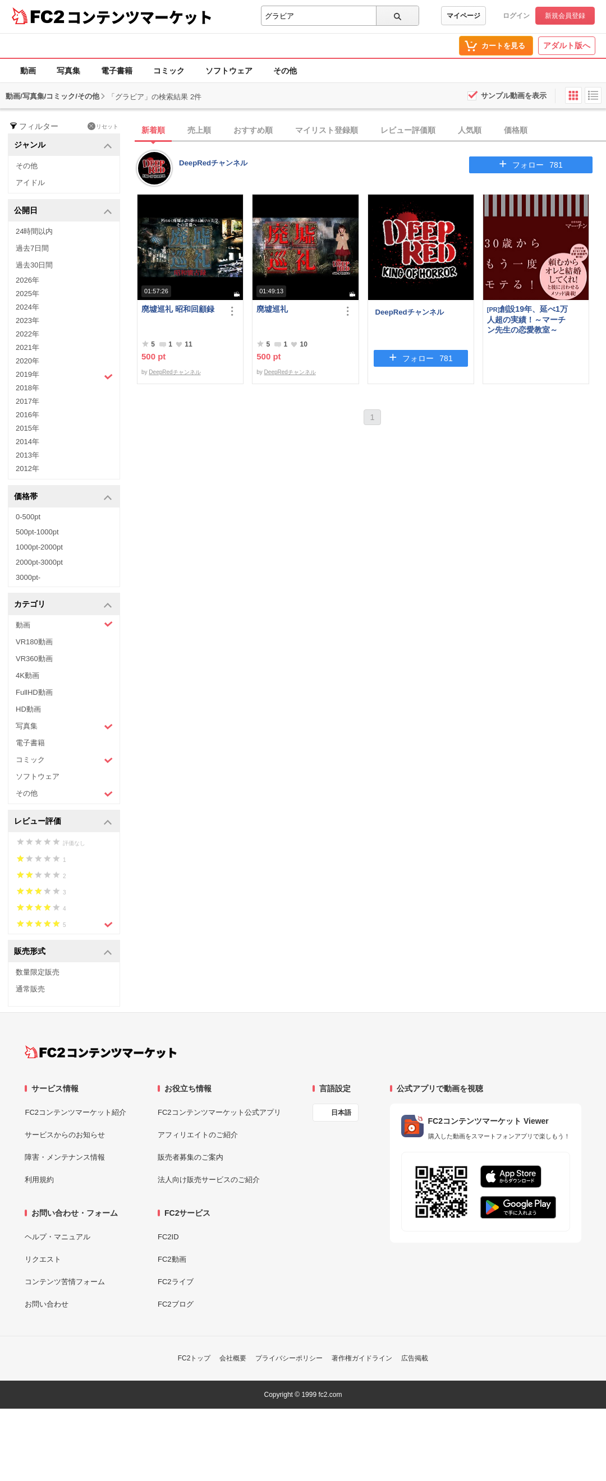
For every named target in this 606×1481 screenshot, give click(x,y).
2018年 (27, 388)
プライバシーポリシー (289, 1358)
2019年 (64, 375)
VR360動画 (34, 658)
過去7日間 (32, 248)
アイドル (30, 182)
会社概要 (232, 1358)
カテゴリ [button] (63, 604)
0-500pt (28, 517)
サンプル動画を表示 (514, 95)
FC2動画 (172, 1259)
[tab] (371, 130)
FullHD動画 (34, 692)
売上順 (199, 130)
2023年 (27, 320)
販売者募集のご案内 (190, 1157)
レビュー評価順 (407, 130)
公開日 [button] (63, 211)
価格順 (515, 130)
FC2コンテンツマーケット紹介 (75, 1112)
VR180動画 (34, 642)
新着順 (153, 130)
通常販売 (30, 989)
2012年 (27, 468)
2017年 (27, 401)
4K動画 (27, 675)
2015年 (27, 428)
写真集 (68, 70)
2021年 (27, 347)
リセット (103, 126)
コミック (169, 70)
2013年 (27, 455)
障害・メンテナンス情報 (65, 1157)
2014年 (27, 441)
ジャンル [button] (63, 145)
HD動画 (28, 709)
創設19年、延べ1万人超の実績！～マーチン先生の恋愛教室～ (527, 319)
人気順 (469, 130)
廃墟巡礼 (272, 308)
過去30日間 (34, 265)
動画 (28, 70)
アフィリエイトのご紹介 (198, 1135)
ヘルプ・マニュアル (57, 1237)
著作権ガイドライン (362, 1358)
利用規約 (39, 1179)
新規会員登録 (565, 16)
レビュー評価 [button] (63, 821)
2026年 (27, 280)
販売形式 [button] (63, 952)
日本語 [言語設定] (341, 1112)
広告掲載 (414, 1358)
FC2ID (168, 1237)
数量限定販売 (37, 972)
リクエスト (43, 1259)
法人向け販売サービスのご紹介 (209, 1179)
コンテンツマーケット (140, 16)
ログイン (516, 16)
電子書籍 (116, 70)
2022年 (27, 334)
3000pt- (28, 577)
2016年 (27, 414)
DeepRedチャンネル (213, 163)
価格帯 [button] (63, 497)
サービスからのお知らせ (65, 1135)
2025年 (27, 293)
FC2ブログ (176, 1304)
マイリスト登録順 (326, 130)
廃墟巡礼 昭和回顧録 (177, 308)
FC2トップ (194, 1358)
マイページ (463, 16)
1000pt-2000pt (39, 547)
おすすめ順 (253, 130)
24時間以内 (34, 231)
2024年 (27, 307)
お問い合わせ (46, 1304)
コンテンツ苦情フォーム (65, 1281)
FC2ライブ (176, 1281)
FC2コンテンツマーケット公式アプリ (219, 1112)
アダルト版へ (566, 45)
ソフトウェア (228, 70)
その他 (285, 70)
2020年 (27, 361)
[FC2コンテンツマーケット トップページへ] (101, 1052)
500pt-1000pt (37, 532)
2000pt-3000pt (39, 562)
